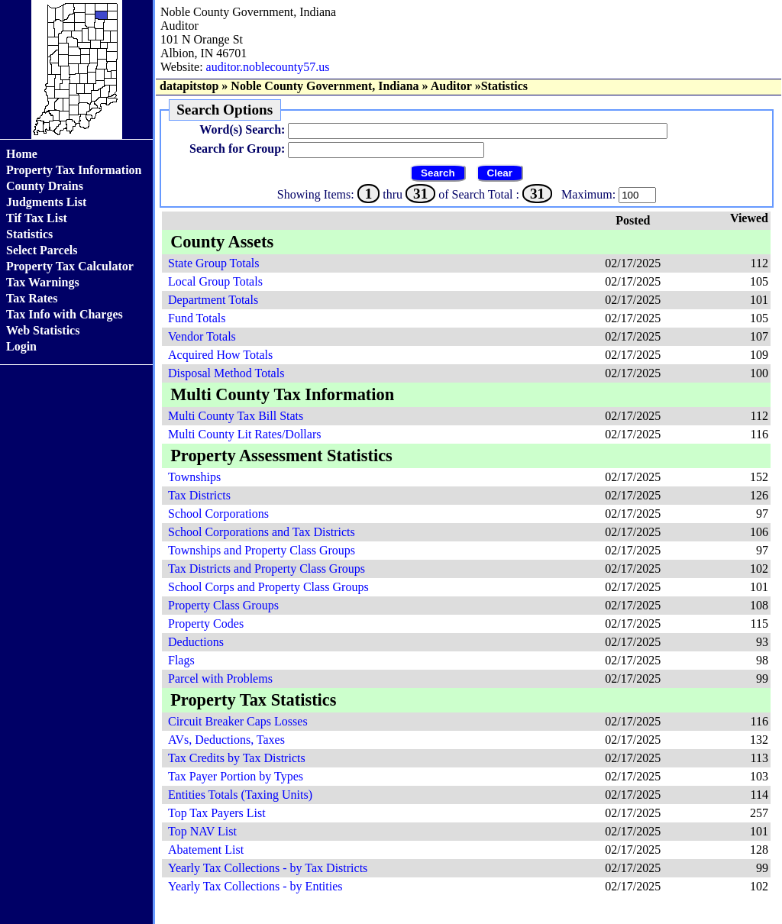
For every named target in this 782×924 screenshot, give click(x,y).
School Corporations (218, 513)
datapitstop (189, 85)
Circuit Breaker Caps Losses (238, 721)
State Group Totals (213, 263)
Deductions (196, 641)
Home (21, 153)
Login (21, 346)
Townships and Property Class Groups (261, 550)
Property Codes (206, 623)
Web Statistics (42, 330)
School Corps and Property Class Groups (268, 586)
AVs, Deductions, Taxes (226, 739)
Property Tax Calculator (70, 266)
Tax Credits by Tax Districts (236, 757)
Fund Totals (196, 318)
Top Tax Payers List (217, 812)
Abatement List (206, 849)
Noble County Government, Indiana (324, 85)
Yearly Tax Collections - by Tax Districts (267, 867)
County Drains (44, 185)
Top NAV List (202, 831)
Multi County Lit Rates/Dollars (244, 434)
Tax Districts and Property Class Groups (266, 568)
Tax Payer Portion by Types (235, 776)
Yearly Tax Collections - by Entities (255, 886)
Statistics (29, 234)
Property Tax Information (73, 169)
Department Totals (213, 299)
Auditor (451, 85)
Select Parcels (41, 250)
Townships (194, 476)
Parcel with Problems (220, 678)
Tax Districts (199, 495)
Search (437, 173)
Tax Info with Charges (64, 314)
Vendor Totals (202, 336)
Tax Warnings (42, 282)
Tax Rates (31, 298)
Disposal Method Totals (226, 373)
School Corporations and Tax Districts (261, 531)
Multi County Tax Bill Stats (235, 415)
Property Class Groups (223, 605)
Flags (181, 660)
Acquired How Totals (220, 354)
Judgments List (46, 201)
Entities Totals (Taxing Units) (240, 794)
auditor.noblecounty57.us (268, 66)
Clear (499, 173)
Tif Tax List (36, 218)
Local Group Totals (215, 281)
